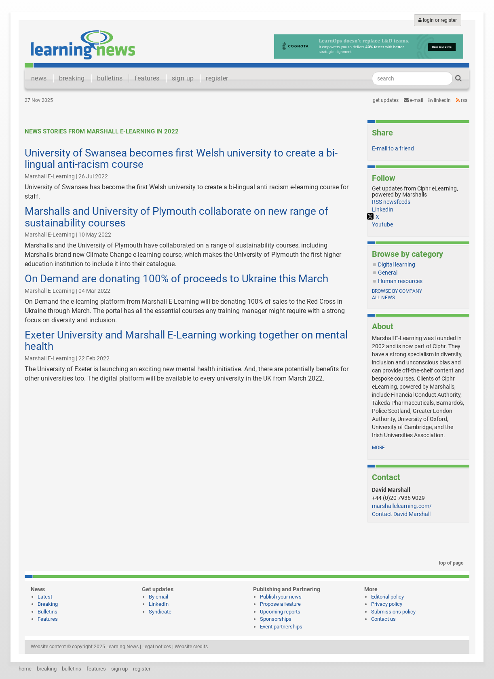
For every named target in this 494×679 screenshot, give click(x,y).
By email (158, 597)
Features (48, 619)
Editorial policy (387, 597)
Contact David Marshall (401, 514)
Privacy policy (386, 604)
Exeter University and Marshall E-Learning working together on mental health (186, 341)
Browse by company (397, 291)
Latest (45, 597)
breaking (72, 78)
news (39, 78)
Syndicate (160, 612)
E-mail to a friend (393, 148)
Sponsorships (275, 619)
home (25, 669)
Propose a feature (280, 604)
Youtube (382, 224)
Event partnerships (281, 627)
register (217, 78)
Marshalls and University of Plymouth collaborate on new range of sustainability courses (176, 217)
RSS (461, 100)
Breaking (48, 604)
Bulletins (47, 612)
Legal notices (156, 646)
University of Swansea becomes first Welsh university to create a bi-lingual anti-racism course (181, 159)
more (378, 448)
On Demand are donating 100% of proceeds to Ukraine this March (176, 279)
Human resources (400, 281)
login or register (437, 20)
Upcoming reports (280, 612)
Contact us (383, 619)
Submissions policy (393, 612)
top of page (449, 563)
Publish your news (281, 597)
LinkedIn (440, 100)
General (387, 272)
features (147, 78)
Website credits (191, 646)
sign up (183, 78)
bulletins (110, 78)
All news (383, 297)
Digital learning (396, 264)
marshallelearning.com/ (402, 506)
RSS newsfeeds (391, 202)
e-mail (413, 100)
